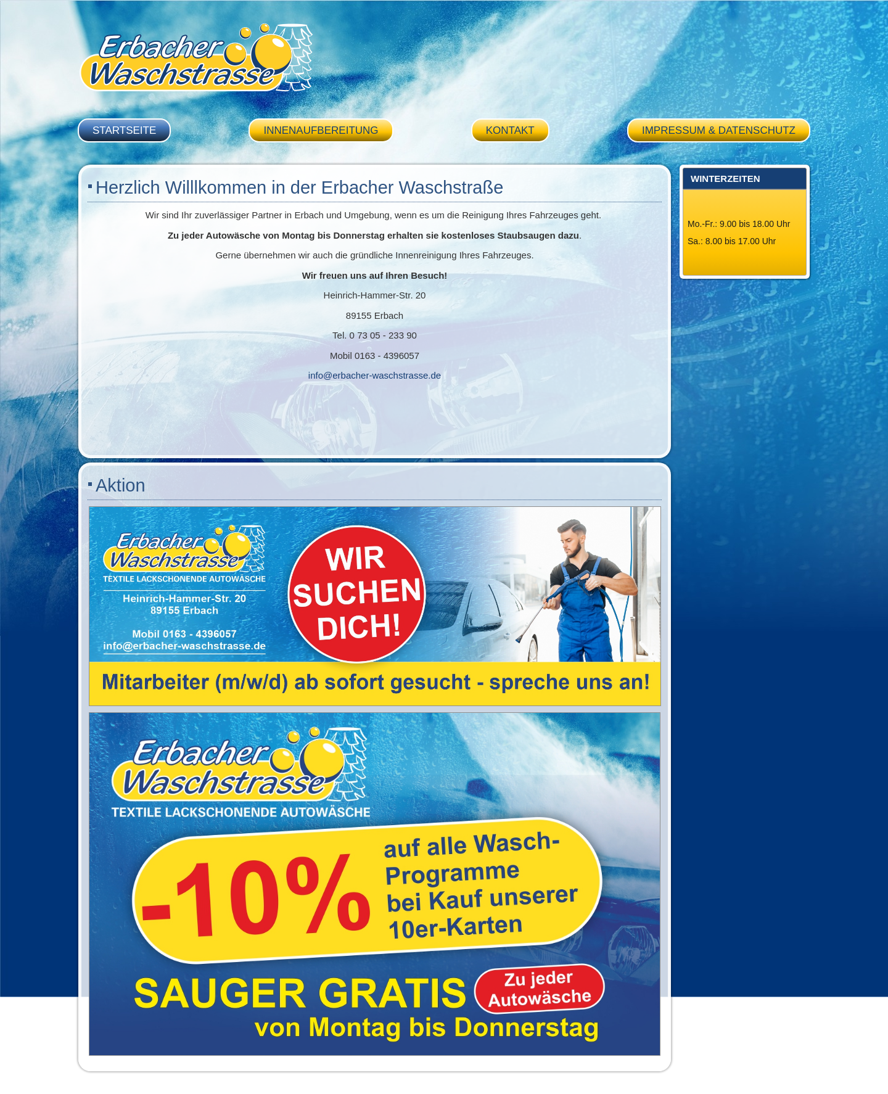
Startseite (124, 130)
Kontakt (510, 130)
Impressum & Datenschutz (719, 130)
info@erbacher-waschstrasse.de (374, 375)
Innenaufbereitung (320, 130)
